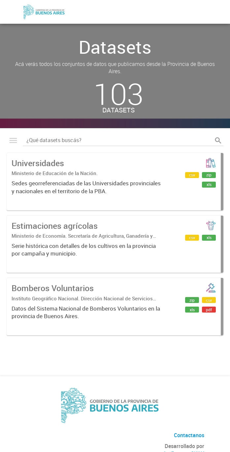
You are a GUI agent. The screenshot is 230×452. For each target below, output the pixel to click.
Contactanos (189, 435)
